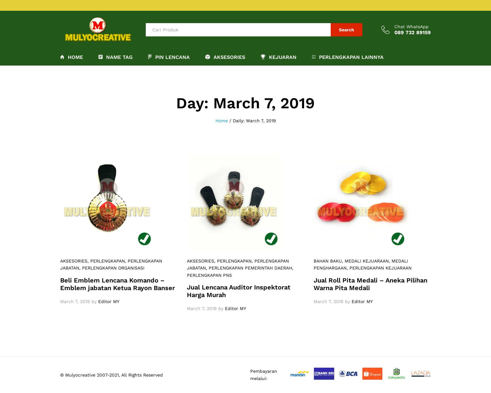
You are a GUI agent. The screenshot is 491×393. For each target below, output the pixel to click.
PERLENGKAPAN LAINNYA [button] (348, 57)
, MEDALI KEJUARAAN (365, 260)
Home (71, 57)
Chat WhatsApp (411, 26)
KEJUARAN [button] (279, 57)
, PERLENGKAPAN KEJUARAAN (379, 267)
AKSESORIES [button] (225, 57)
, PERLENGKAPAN (106, 260)
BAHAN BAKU (328, 260)
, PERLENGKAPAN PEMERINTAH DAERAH (249, 267)
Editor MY (108, 301)
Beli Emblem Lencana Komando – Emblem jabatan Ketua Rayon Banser (117, 284)
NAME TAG (116, 57)
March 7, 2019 (75, 301)
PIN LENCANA (169, 57)
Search (346, 29)
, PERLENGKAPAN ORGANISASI (111, 267)
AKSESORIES (73, 260)
